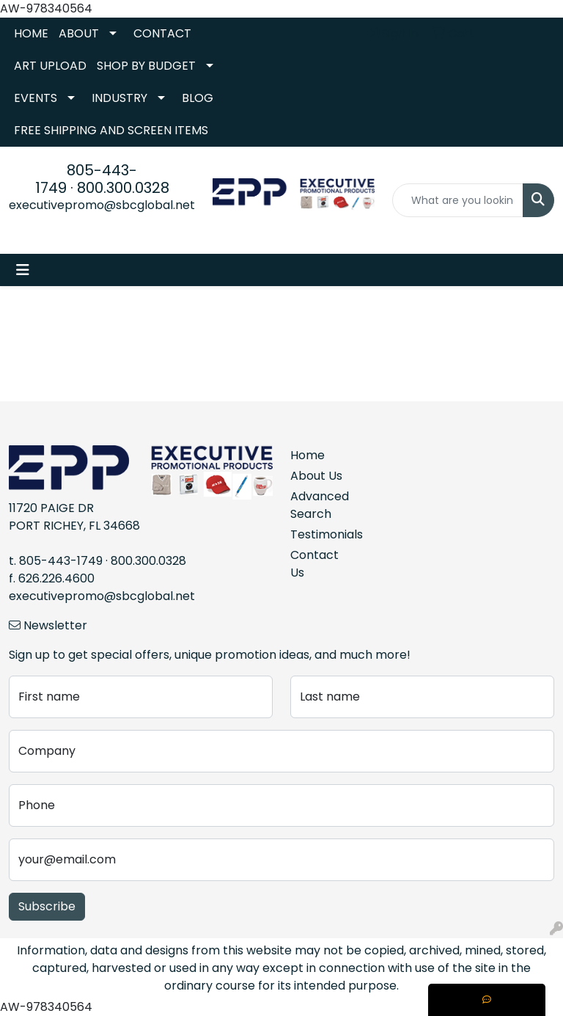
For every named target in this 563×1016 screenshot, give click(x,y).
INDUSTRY (119, 97)
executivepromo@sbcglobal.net (102, 205)
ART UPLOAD (50, 65)
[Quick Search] (457, 200)
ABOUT (79, 33)
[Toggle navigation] (22, 270)
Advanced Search (316, 505)
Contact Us (314, 564)
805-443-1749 (61, 560)
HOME (31, 33)
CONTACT (162, 33)
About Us (316, 475)
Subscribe (47, 906)
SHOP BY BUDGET (146, 65)
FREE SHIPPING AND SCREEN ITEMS (111, 130)
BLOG (197, 97)
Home (307, 455)
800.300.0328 (123, 188)
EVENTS (35, 97)
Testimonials (316, 534)
